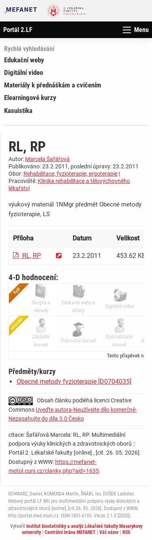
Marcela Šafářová (47, 159)
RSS (126, 532)
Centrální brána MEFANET (70, 532)
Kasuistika (18, 110)
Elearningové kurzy (30, 98)
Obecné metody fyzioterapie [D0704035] (74, 381)
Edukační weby (24, 60)
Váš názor (109, 532)
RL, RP (27, 255)
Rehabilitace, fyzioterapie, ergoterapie (71, 173)
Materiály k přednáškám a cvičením (52, 85)
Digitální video (23, 72)
